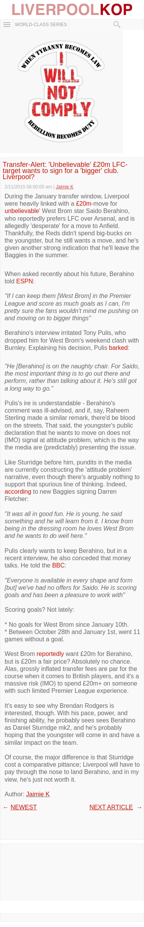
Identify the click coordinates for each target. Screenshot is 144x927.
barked (118, 348)
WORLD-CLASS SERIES (41, 24)
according (18, 491)
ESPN (24, 281)
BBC (58, 565)
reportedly (50, 654)
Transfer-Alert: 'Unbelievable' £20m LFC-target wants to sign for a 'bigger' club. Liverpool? (65, 170)
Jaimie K (38, 794)
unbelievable (22, 211)
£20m (83, 203)
